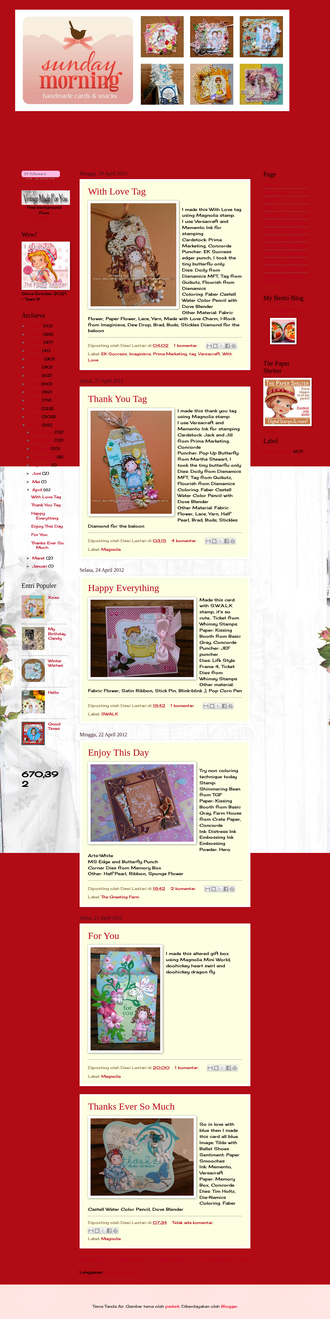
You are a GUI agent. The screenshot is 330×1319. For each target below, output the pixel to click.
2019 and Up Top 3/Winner (282, 278)
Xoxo (53, 597)
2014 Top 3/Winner (284, 238)
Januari (40, 566)
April (38, 489)
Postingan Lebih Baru (112, 1260)
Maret (39, 558)
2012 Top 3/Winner (284, 222)
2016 (34, 391)
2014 (34, 408)
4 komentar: (184, 540)
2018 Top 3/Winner (284, 268)
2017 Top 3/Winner (284, 261)
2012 (34, 425)
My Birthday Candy (57, 633)
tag (192, 353)
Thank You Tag (117, 398)
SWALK (109, 714)
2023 (35, 334)
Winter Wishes (55, 663)
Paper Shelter (277, 451)
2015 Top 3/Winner (284, 245)
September (44, 456)
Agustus (42, 465)
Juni (37, 473)
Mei (36, 481)
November (43, 440)
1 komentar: (186, 345)
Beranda (172, 1260)
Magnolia (111, 549)
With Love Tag (117, 191)
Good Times (54, 726)
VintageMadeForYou (44, 218)
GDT (268, 207)
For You (103, 935)
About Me (274, 192)
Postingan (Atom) (123, 1272)
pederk (172, 1306)
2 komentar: (183, 888)
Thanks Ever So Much (131, 1106)
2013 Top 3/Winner (284, 230)
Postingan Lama (225, 1260)
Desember (43, 432)
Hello (53, 692)
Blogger (229, 1306)
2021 (34, 350)
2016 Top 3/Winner (284, 253)
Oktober (41, 448)
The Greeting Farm (120, 896)
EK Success (114, 353)
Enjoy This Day (118, 752)
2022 (35, 342)
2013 (34, 416)
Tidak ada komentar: (192, 1222)
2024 (35, 325)
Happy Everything (123, 587)
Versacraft (209, 353)
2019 (34, 367)
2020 (35, 359)
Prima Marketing (170, 353)
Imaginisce (140, 353)
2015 (34, 400)
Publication (275, 215)
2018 (34, 375)
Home (269, 184)
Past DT (271, 199)
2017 (34, 383)
